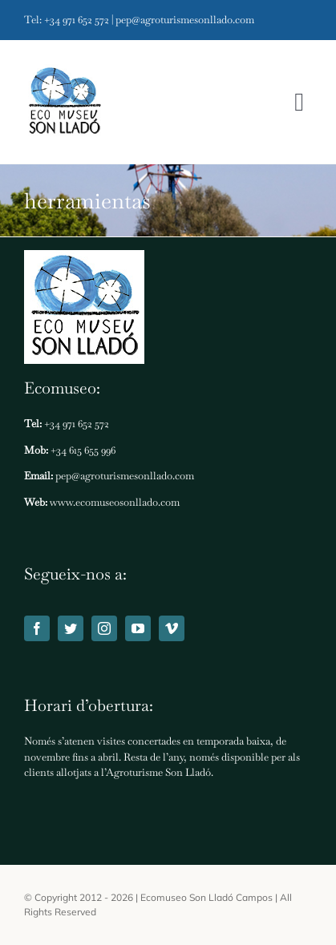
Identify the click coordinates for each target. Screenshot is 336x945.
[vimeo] (171, 628)
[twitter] (70, 628)
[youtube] (138, 628)
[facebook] (37, 628)
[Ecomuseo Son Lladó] (64, 102)
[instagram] (104, 628)
